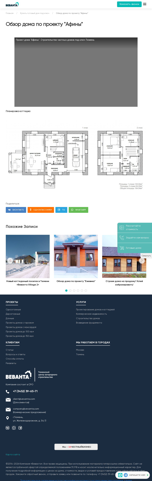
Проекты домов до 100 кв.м (20, 332)
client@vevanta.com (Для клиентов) (24, 401)
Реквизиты (11, 363)
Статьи (9, 350)
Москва (80, 350)
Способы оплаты (15, 359)
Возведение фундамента (89, 323)
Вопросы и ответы (15, 354)
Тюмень (80, 354)
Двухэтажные (13, 314)
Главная (9, 13)
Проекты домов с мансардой (21, 327)
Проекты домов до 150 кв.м (19, 336)
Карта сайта (13, 455)
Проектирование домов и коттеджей (95, 310)
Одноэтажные (13, 310)
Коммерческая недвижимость (91, 314)
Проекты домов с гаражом (20, 323)
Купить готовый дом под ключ (34, 13)
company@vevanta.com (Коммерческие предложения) (29, 411)
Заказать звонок (129, 4)
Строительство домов (88, 318)
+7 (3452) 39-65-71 (25, 391)
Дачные (10, 318)
